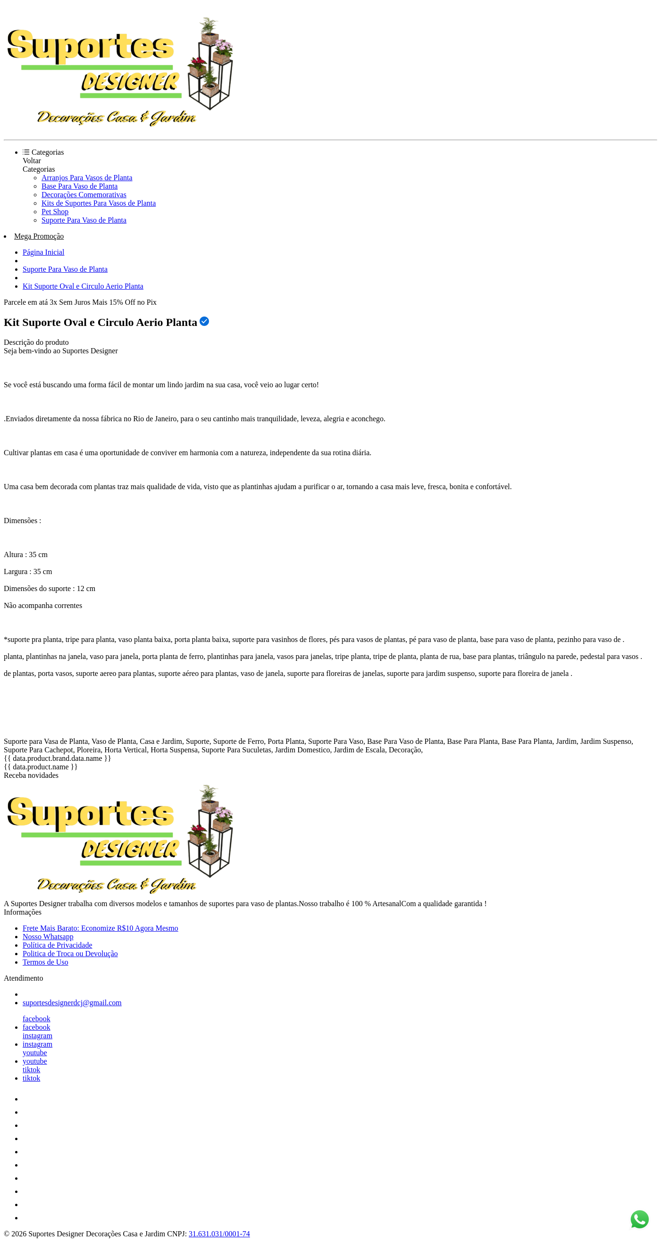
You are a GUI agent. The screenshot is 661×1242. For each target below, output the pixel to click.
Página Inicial (43, 252)
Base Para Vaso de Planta (79, 186)
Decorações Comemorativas (84, 195)
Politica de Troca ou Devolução (70, 954)
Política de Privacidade (57, 945)
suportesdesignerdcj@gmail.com (72, 1003)
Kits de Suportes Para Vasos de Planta (99, 203)
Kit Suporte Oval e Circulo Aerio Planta (83, 286)
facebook (36, 1019)
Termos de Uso (45, 962)
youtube (35, 1053)
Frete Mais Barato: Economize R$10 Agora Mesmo (100, 928)
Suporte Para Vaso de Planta (84, 220)
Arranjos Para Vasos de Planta (87, 178)
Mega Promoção (39, 236)
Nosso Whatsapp (48, 937)
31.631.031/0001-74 (219, 1234)
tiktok (31, 1070)
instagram (37, 1036)
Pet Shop (55, 212)
